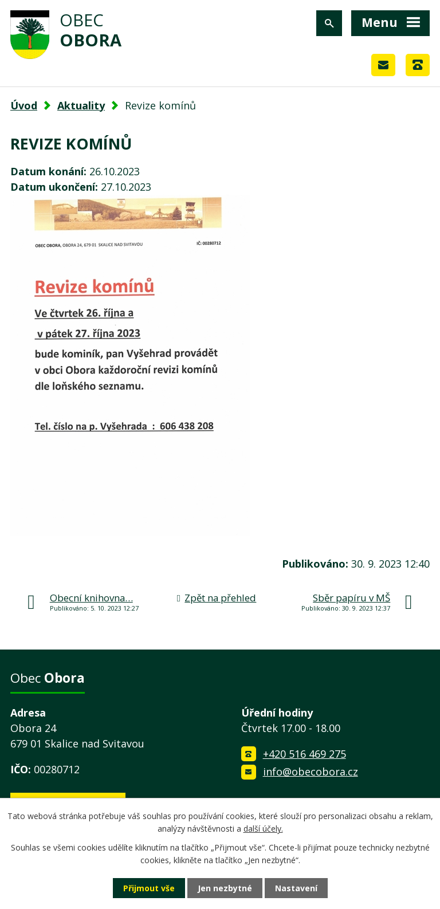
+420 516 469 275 (304, 754)
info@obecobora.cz (310, 771)
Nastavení (296, 888)
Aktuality (81, 105)
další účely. (263, 828)
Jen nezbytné (225, 888)
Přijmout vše (149, 888)
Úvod (23, 105)
